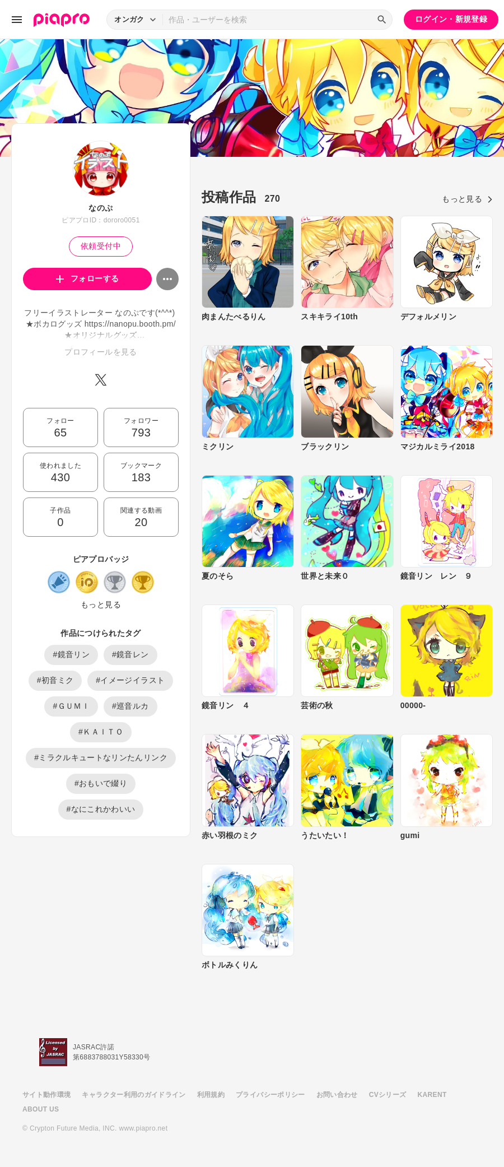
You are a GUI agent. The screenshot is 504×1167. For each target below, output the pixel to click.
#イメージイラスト (130, 680)
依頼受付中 (101, 245)
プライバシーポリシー (270, 1095)
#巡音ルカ (130, 705)
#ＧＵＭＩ (71, 705)
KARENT (432, 1095)
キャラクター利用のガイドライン (133, 1095)
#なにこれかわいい (101, 809)
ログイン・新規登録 (451, 19)
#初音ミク (55, 680)
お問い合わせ (337, 1095)
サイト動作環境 (46, 1095)
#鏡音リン (71, 654)
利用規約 (211, 1095)
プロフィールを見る (100, 351)
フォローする (87, 278)
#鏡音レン (130, 654)
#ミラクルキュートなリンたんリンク (100, 757)
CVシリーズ (388, 1095)
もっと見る (101, 604)
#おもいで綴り (100, 783)
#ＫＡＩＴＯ (100, 731)
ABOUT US (40, 1109)
